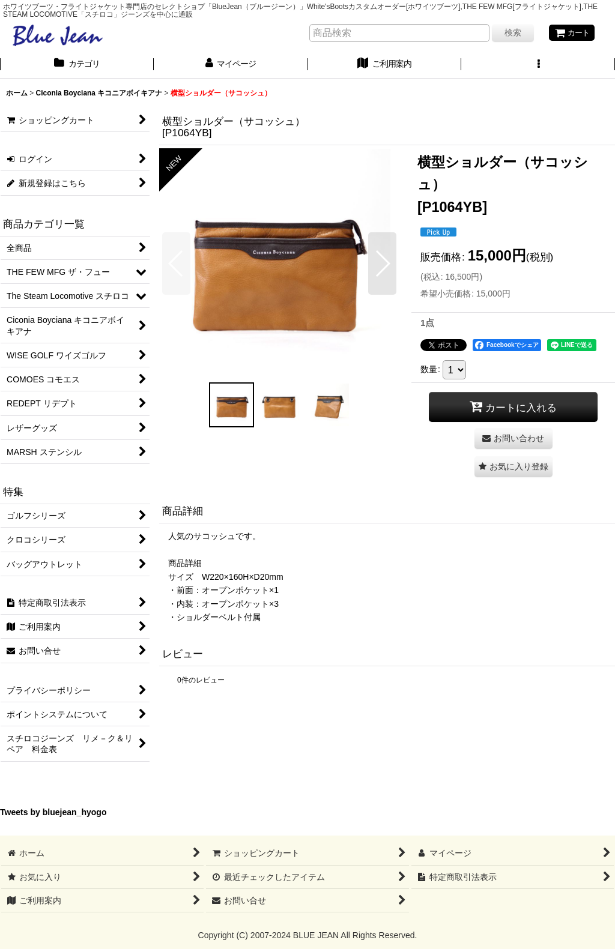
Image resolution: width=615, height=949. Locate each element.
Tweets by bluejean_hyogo (53, 813)
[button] (538, 65)
